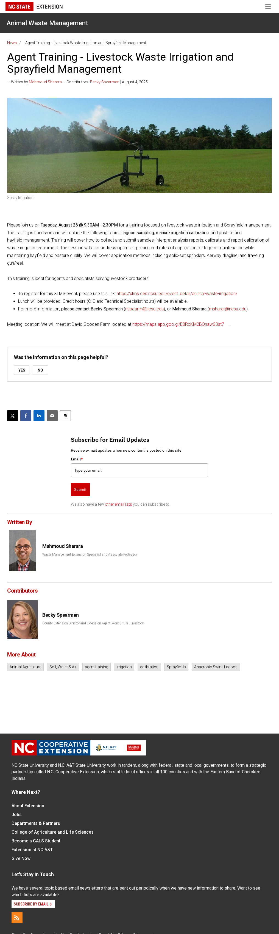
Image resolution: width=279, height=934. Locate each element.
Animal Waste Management (47, 23)
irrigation (124, 667)
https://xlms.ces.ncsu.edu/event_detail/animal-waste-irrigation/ (177, 293)
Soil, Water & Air (63, 667)
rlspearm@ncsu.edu (144, 309)
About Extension (28, 805)
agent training (96, 667)
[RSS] (17, 917)
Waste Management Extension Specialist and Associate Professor (89, 554)
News (12, 43)
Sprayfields (176, 667)
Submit (80, 489)
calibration (149, 667)
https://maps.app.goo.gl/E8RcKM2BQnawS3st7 (178, 324)
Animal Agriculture (25, 667)
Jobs (17, 814)
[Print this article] (65, 415)
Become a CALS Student (36, 841)
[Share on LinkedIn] (39, 415)
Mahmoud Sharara (45, 82)
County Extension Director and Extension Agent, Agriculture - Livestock (93, 623)
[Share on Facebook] (25, 415)
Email (77, 459)
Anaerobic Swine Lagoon (216, 667)
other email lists (118, 504)
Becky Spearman (104, 82)
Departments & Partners (36, 823)
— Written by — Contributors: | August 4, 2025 (77, 82)
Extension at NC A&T (32, 849)
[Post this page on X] (12, 415)
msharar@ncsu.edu (227, 309)
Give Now (21, 858)
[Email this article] (52, 415)
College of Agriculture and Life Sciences (53, 832)
